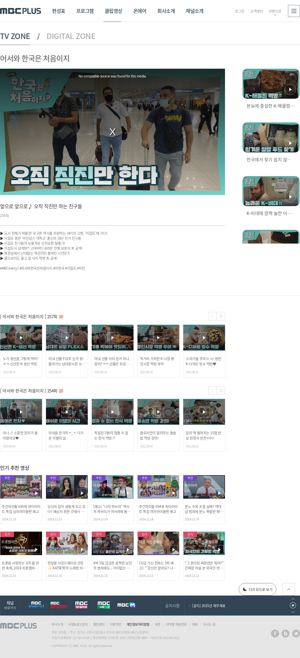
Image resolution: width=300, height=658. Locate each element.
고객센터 (256, 10)
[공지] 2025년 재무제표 (209, 605)
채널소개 (194, 10)
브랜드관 (275, 10)
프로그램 (85, 10)
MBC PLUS (20, 11)
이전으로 (293, 599)
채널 (10, 605)
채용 (195, 624)
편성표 (58, 10)
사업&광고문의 (78, 624)
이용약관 (115, 624)
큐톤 (157, 624)
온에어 (139, 10)
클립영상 (113, 10)
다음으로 (293, 612)
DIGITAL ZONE (70, 36)
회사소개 (166, 10)
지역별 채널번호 (176, 624)
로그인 (239, 10)
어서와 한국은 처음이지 (35, 58)
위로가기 (288, 589)
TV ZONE (15, 36)
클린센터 (98, 624)
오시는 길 (209, 624)
